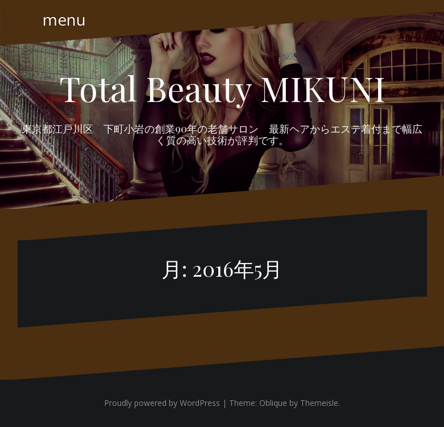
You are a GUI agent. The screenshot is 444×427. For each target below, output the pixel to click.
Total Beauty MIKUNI (222, 87)
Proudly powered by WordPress (162, 402)
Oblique (273, 402)
